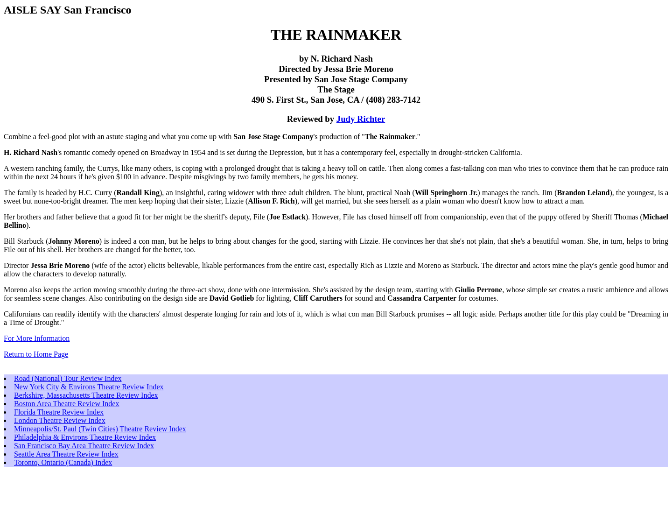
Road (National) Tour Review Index (68, 378)
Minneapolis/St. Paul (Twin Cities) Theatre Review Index (100, 429)
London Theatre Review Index (59, 420)
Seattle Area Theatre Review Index (66, 454)
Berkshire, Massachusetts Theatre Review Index (86, 395)
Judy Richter (360, 119)
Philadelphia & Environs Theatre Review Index (85, 437)
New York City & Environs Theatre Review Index (89, 387)
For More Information (37, 338)
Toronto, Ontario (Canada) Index (63, 462)
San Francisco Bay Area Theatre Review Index (84, 446)
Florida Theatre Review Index (59, 412)
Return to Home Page (36, 354)
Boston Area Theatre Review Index (66, 404)
